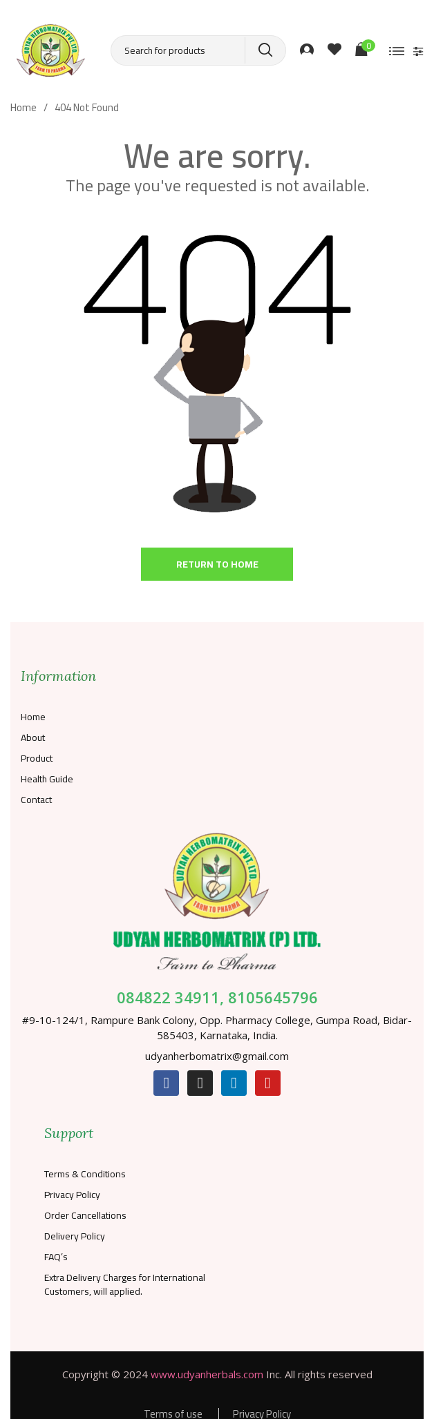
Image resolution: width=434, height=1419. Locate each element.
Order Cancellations (85, 1215)
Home (33, 717)
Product (37, 758)
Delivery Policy (74, 1236)
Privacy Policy (72, 1194)
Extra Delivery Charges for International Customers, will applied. (124, 1284)
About (33, 737)
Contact (36, 800)
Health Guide (47, 779)
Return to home (217, 564)
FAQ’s (56, 1257)
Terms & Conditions (85, 1174)
